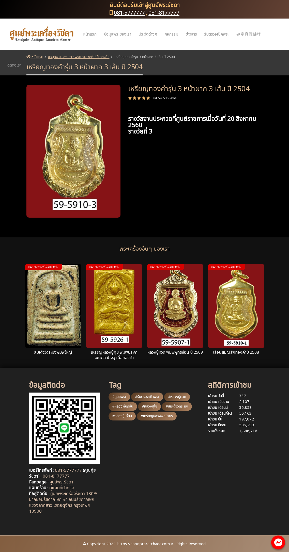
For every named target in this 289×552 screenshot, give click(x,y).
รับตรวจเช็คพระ (216, 34)
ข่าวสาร (191, 34)
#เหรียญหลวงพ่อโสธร (157, 416)
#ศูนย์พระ (119, 396)
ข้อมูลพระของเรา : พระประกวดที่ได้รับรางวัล (79, 57)
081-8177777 (163, 13)
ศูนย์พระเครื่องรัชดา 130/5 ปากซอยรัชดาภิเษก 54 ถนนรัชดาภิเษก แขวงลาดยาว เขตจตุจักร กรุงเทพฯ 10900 (63, 503)
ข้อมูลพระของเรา (117, 34)
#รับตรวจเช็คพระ (147, 396)
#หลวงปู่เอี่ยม (122, 416)
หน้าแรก (90, 34)
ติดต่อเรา (14, 65)
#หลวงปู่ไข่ (149, 406)
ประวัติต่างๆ (148, 34)
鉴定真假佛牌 (248, 34)
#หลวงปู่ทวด (177, 396)
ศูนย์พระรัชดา (61, 482)
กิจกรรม (171, 34)
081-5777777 (129, 13)
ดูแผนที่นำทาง (61, 488)
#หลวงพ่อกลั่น (122, 406)
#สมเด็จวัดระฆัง (177, 406)
